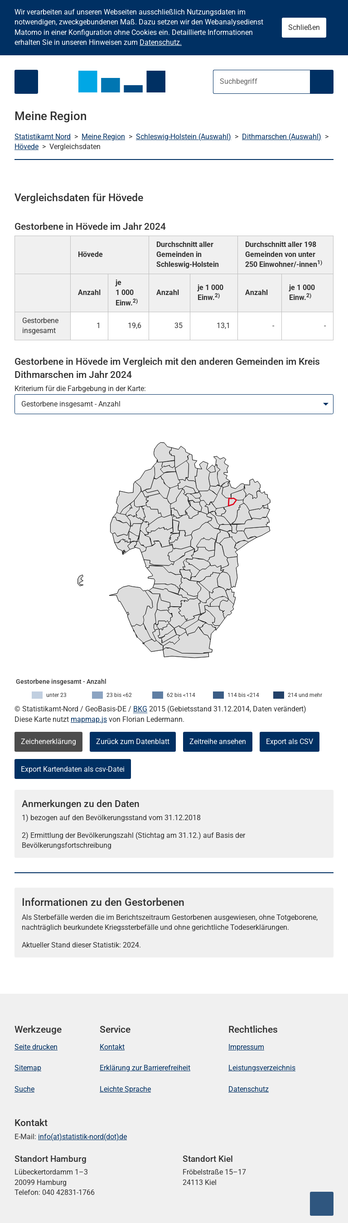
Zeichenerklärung (48, 741)
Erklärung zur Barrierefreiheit (145, 1067)
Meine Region (103, 136)
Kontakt (112, 1047)
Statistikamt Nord (42, 136)
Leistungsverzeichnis (261, 1067)
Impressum (246, 1047)
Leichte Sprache (125, 1089)
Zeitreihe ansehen (217, 741)
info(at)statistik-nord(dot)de (82, 1136)
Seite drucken (36, 1047)
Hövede (26, 146)
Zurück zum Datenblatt (132, 741)
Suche (24, 1089)
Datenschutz (248, 1089)
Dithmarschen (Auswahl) (281, 136)
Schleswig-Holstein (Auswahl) (183, 136)
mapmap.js (89, 719)
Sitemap (27, 1067)
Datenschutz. (161, 42)
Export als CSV (289, 741)
